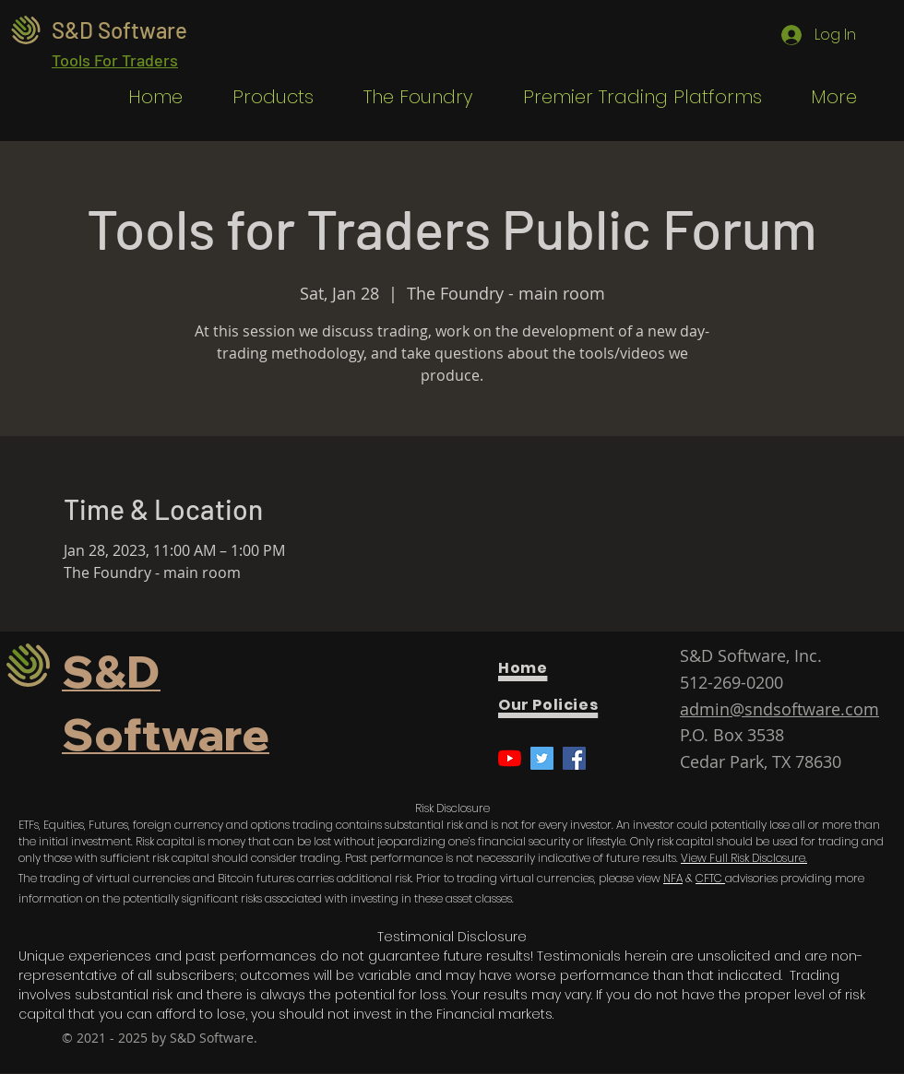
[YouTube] (509, 758)
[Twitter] (541, 758)
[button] (261, 97)
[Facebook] (574, 758)
